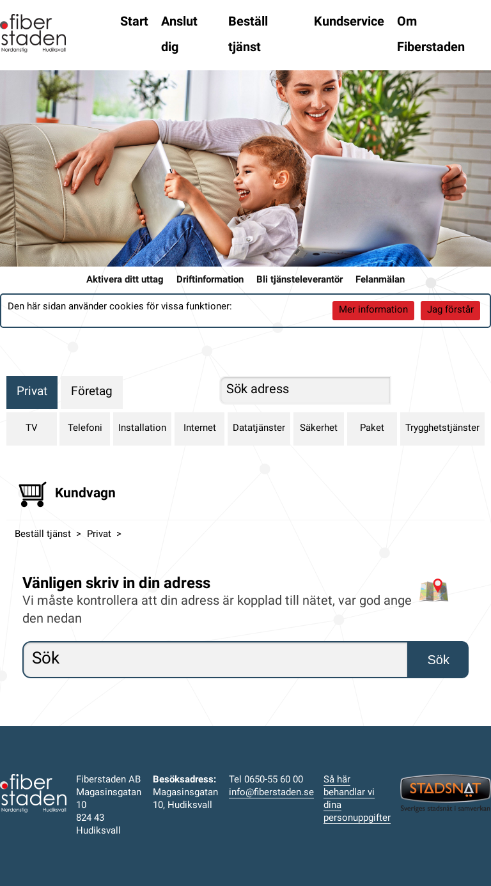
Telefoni (85, 428)
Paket (372, 428)
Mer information (373, 310)
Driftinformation (210, 280)
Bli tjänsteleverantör (299, 280)
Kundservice (349, 22)
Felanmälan (380, 280)
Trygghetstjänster (442, 428)
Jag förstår (450, 310)
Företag (92, 392)
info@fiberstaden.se (271, 793)
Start (134, 22)
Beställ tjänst (248, 35)
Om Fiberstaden (431, 35)
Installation (142, 428)
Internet (199, 428)
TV (32, 428)
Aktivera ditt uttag (125, 280)
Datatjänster (259, 428)
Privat (32, 392)
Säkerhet (319, 428)
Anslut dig (179, 35)
